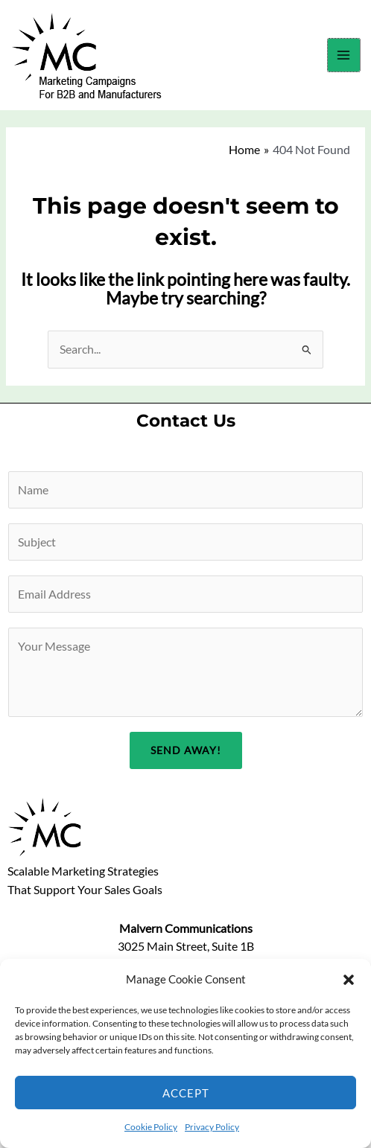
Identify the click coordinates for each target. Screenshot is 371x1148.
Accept (185, 1093)
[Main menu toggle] (344, 55)
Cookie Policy (150, 1126)
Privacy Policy (212, 1126)
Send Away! (185, 750)
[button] (348, 979)
